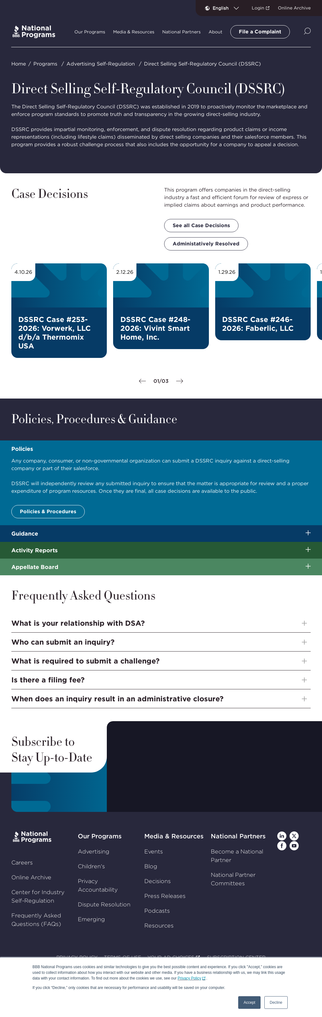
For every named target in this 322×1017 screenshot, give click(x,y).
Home (18, 64)
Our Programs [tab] (89, 31)
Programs (45, 64)
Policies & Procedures (48, 511)
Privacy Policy (189, 978)
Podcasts (157, 910)
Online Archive (294, 7)
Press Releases (165, 896)
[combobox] (228, 7)
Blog (150, 866)
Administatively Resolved (206, 244)
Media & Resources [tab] (133, 31)
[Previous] (142, 381)
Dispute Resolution (104, 904)
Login (258, 7)
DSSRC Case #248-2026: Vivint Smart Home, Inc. (155, 328)
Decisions (157, 881)
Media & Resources (174, 836)
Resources (159, 925)
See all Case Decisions (201, 225)
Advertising (93, 851)
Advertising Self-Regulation (100, 64)
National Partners (238, 836)
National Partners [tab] (181, 31)
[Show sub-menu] (308, 533)
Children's (91, 866)
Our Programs (100, 836)
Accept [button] (249, 1002)
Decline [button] (276, 1002)
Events (153, 851)
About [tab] (215, 31)
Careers (22, 862)
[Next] (179, 381)
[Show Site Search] (307, 32)
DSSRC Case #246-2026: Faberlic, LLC (258, 324)
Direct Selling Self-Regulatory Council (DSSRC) (202, 64)
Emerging (91, 919)
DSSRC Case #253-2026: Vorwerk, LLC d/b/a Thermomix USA (54, 332)
